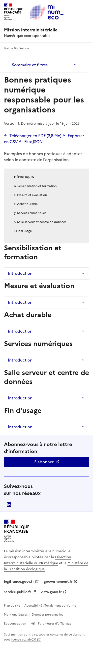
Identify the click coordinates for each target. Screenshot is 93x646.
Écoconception (15, 623)
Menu (86, 7)
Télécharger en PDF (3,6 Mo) (35, 136)
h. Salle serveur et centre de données (40, 222)
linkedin (9, 505)
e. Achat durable (26, 204)
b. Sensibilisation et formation (35, 186)
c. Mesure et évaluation (30, 195)
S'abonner (44, 462)
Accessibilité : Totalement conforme (50, 605)
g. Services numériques (30, 213)
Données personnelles (47, 614)
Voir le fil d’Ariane (16, 48)
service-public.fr (17, 592)
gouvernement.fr (58, 581)
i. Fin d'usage (23, 231)
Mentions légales (16, 614)
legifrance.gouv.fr (19, 581)
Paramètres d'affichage (54, 623)
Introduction (20, 273)
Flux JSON (33, 142)
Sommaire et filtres (30, 65)
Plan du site (12, 605)
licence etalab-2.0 (23, 639)
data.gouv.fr (51, 592)
